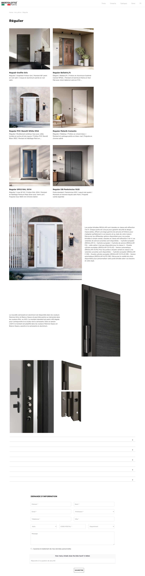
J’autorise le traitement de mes (51, 489)
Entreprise (113, 3)
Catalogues (123, 3)
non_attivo (17, 12)
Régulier (25, 12)
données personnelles (63, 489)
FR (140, 3)
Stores (133, 3)
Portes (104, 3)
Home (11, 12)
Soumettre (79, 511)
